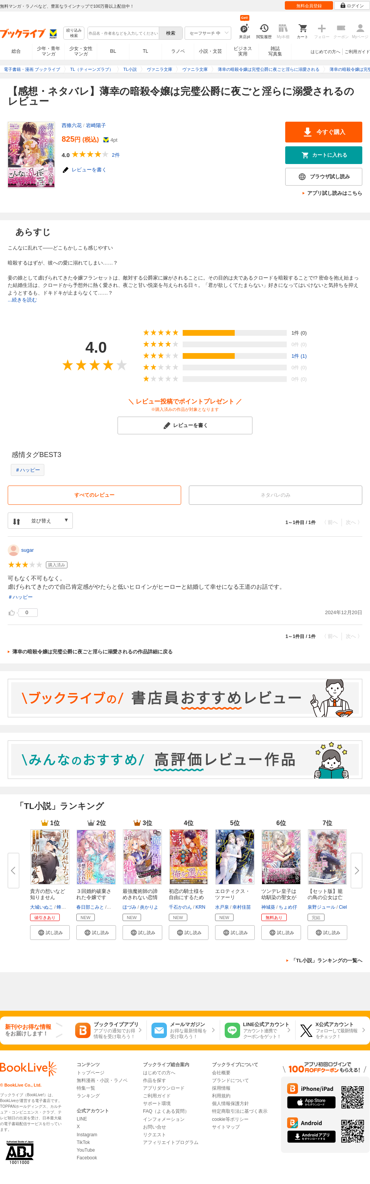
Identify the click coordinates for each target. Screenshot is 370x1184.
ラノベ (178, 51)
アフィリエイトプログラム (170, 1142)
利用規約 (221, 1096)
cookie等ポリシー (230, 1119)
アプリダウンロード (164, 1088)
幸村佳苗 (241, 907)
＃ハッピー (27, 470)
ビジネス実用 (243, 51)
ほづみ (129, 907)
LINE (82, 1119)
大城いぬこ (41, 907)
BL (113, 51)
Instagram (87, 1134)
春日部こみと (90, 907)
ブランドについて (230, 1080)
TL (145, 51)
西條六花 (72, 125)
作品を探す (154, 1080)
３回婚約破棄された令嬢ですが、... (93, 897)
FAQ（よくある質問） (166, 1111)
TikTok (83, 1142)
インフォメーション (164, 1119)
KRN (200, 907)
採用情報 (221, 1088)
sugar (27, 550)
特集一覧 (86, 1088)
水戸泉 (222, 907)
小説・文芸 (210, 51)
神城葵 (268, 907)
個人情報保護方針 (230, 1103)
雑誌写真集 (275, 51)
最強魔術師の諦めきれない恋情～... (140, 897)
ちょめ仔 (288, 907)
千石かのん (180, 907)
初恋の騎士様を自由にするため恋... (186, 897)
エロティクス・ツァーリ (232, 894)
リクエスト (154, 1134)
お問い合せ (154, 1127)
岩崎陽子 (96, 125)
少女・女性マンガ (80, 51)
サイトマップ (226, 1127)
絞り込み (74, 33)
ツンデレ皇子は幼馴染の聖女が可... (278, 897)
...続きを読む (22, 300)
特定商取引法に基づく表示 (239, 1111)
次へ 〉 (354, 522)
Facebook (87, 1158)
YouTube (86, 1150)
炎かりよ (149, 907)
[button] (50, 932)
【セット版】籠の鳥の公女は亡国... (325, 897)
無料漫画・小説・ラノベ (102, 1080)
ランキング (88, 1096)
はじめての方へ (325, 51)
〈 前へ (329, 522)
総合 (16, 51)
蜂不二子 (66, 907)
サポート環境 (157, 1103)
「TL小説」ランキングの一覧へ (326, 960)
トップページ (90, 1072)
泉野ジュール (321, 907)
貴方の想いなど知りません (47, 894)
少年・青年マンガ (48, 51)
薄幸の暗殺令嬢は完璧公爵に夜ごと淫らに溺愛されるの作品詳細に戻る (92, 652)
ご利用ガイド (357, 51)
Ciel (343, 907)
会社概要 (221, 1072)
